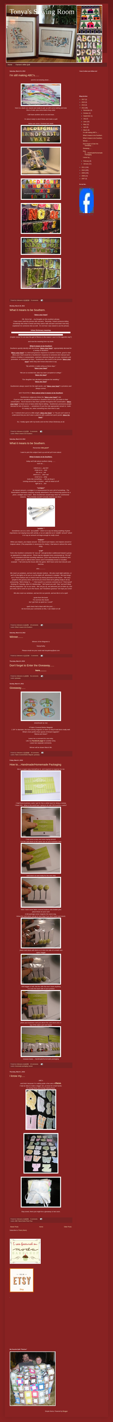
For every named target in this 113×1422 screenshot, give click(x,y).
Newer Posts (14, 1227)
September (87, 116)
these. (58, 1083)
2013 (83, 105)
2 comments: (35, 655)
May (84, 124)
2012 (83, 108)
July (84, 119)
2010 (83, 170)
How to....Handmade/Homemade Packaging (35, 764)
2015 (83, 102)
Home (10, 65)
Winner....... (16, 636)
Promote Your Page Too (86, 214)
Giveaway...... (17, 687)
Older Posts (68, 1227)
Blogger (65, 1411)
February (86, 161)
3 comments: (34, 1219)
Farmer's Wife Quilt (23, 65)
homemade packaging (21, 1066)
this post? (45, 448)
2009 (83, 173)
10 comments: (34, 1064)
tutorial (30, 1066)
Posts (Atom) (22, 1230)
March (85, 130)
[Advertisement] (22, 1321)
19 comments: (34, 625)
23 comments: (35, 752)
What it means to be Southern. (27, 310)
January (86, 164)
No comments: (34, 676)
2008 (83, 176)
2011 (83, 167)
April (85, 127)
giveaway (18, 678)
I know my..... (17, 1075)
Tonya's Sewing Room (42, 12)
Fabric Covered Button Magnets (24, 754)
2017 (83, 99)
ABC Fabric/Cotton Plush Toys (23, 1221)
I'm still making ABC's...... (24, 75)
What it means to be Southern (23, 433)
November (86, 110)
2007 (83, 179)
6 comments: (35, 300)
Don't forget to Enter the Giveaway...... (32, 665)
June (85, 121)
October (86, 113)
